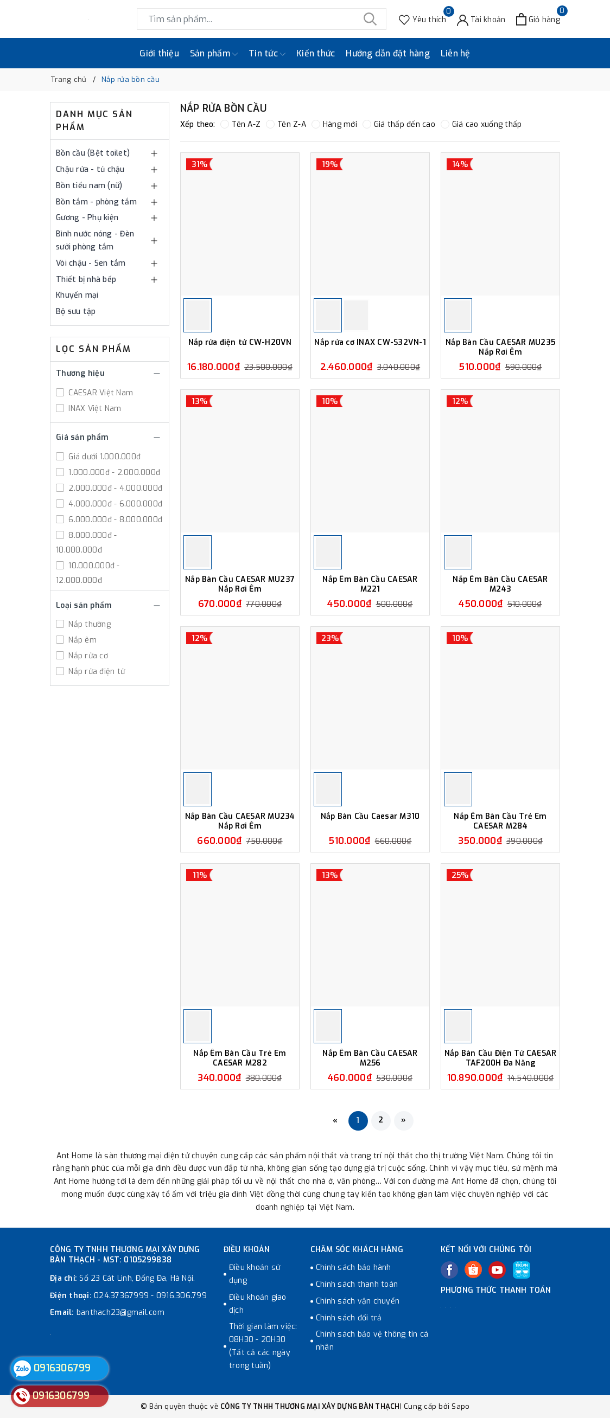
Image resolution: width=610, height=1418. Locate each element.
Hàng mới (334, 124)
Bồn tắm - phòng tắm (96, 202)
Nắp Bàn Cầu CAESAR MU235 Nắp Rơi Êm (500, 347)
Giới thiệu (159, 53)
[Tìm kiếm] (370, 19)
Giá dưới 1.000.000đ (103, 457)
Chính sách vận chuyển (357, 1301)
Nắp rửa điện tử (95, 671)
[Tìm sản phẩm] (261, 19)
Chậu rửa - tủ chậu (90, 169)
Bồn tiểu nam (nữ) (89, 186)
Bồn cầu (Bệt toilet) (93, 153)
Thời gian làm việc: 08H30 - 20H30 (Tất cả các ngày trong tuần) (263, 1345)
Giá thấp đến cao (399, 124)
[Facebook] (449, 1270)
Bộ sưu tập (76, 311)
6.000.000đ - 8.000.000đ (114, 520)
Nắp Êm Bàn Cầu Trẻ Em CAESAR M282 (239, 1058)
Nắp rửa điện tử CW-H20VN (240, 343)
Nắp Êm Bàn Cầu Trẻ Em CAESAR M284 (500, 821)
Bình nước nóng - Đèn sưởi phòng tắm (95, 240)
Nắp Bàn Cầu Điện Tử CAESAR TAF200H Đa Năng (500, 1058)
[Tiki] (521, 1270)
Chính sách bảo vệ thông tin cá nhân (372, 1340)
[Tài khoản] (481, 19)
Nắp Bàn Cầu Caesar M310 (370, 817)
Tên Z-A (286, 124)
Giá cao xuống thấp (481, 124)
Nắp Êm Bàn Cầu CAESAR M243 (500, 584)
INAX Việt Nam (94, 408)
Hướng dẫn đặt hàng (388, 53)
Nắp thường (88, 624)
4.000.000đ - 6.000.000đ (114, 504)
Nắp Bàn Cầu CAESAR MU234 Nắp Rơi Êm (240, 821)
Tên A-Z (240, 124)
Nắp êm (81, 640)
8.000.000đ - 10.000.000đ (86, 542)
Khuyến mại (77, 295)
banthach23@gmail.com (120, 1312)
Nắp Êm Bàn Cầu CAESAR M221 (369, 584)
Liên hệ (456, 53)
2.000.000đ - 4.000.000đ (114, 488)
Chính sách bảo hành (353, 1267)
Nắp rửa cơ (87, 656)
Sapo (460, 1406)
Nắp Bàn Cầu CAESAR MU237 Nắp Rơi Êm (240, 584)
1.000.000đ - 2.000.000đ (113, 472)
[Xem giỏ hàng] (538, 19)
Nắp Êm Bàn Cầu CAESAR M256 (369, 1058)
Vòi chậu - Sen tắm (91, 263)
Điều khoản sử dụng (254, 1274)
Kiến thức (315, 53)
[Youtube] (497, 1270)
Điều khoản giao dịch (258, 1304)
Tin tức (267, 54)
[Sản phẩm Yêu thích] (423, 19)
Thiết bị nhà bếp (86, 279)
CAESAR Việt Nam (99, 393)
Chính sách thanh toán (357, 1284)
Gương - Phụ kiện (87, 218)
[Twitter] (473, 1269)
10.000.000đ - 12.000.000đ (88, 573)
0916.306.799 (181, 1296)
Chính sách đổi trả (349, 1318)
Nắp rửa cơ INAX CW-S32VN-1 (370, 343)
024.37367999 (121, 1296)
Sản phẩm (214, 54)
